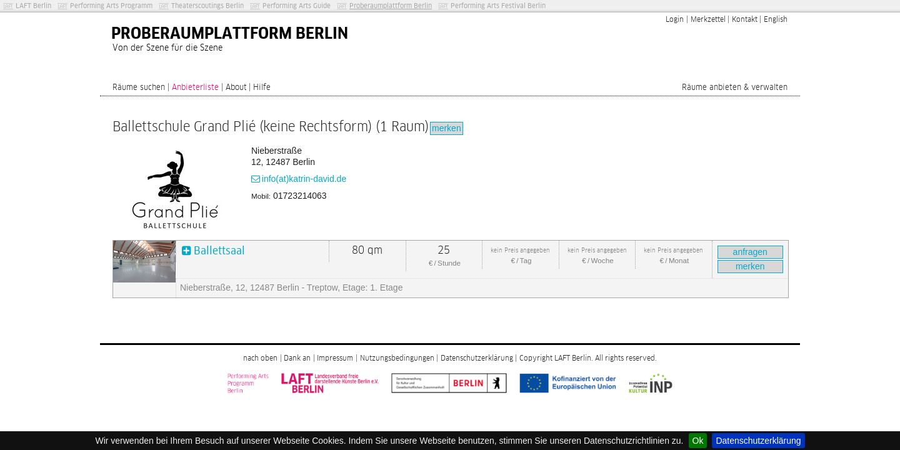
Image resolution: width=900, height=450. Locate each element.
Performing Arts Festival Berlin (498, 5)
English (776, 20)
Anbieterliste (195, 88)
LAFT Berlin (33, 5)
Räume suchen (138, 88)
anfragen (750, 252)
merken (446, 128)
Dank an (297, 358)
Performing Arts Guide (296, 5)
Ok (698, 441)
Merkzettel (708, 20)
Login (675, 20)
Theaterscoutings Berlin (207, 5)
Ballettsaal (219, 251)
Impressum (335, 358)
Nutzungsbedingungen (397, 358)
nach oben (260, 358)
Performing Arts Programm (111, 5)
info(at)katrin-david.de (304, 179)
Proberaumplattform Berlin (390, 5)
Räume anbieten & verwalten (735, 88)
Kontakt (745, 20)
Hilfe (262, 88)
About (236, 88)
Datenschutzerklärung (758, 441)
